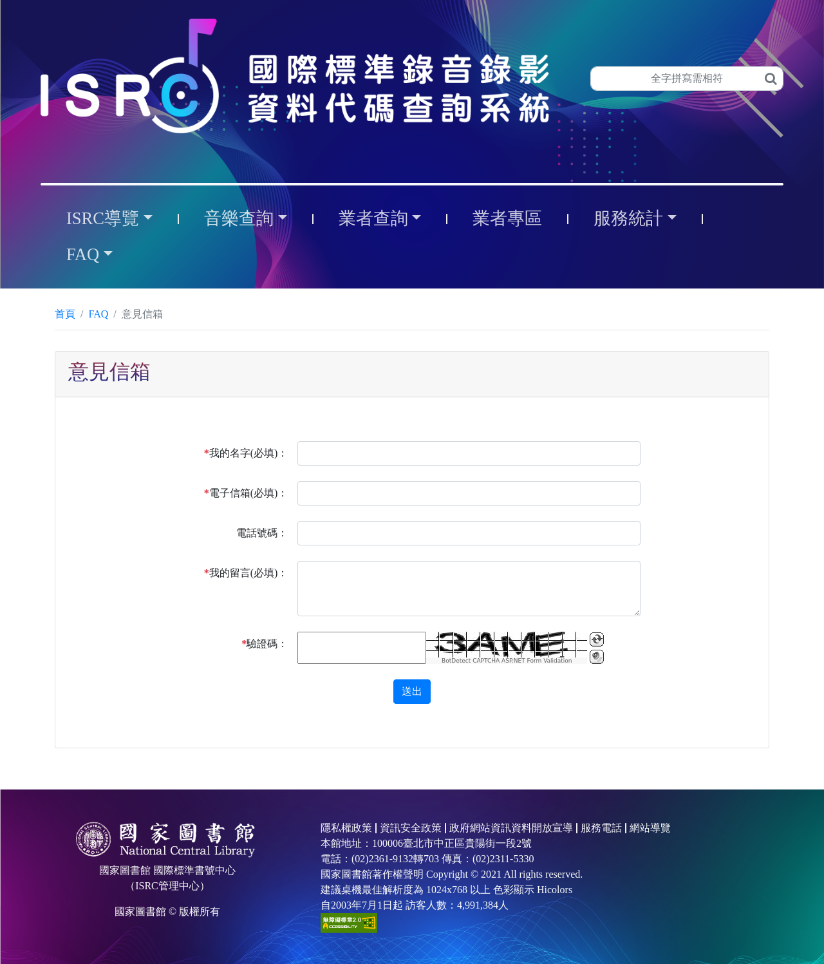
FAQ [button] (82, 254)
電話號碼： (262, 532)
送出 (412, 691)
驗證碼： (264, 643)
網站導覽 (650, 827)
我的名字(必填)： (246, 453)
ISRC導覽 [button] (102, 218)
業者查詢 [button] (373, 218)
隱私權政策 (346, 827)
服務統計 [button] (628, 218)
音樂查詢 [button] (239, 218)
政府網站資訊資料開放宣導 (511, 827)
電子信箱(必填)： (246, 492)
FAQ (98, 313)
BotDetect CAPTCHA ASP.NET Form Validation (507, 660)
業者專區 (507, 218)
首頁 (65, 313)
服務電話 (601, 827)
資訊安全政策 (411, 827)
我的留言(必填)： (246, 572)
